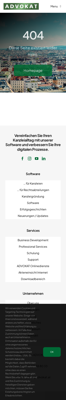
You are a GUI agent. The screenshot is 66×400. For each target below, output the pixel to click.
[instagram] (29, 158)
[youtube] (36, 158)
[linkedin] (43, 158)
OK (52, 352)
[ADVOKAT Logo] (21, 4)
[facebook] (22, 158)
